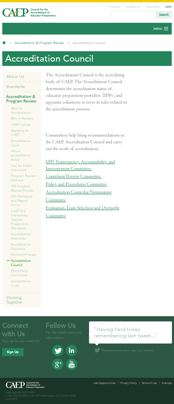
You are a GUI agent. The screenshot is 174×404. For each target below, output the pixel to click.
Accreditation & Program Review (40, 43)
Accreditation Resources (21, 236)
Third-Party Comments (19, 273)
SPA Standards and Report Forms (21, 200)
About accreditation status (21, 155)
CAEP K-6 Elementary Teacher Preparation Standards (20, 219)
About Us (15, 76)
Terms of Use (149, 383)
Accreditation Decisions (21, 246)
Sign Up (13, 352)
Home (4, 42)
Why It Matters (22, 118)
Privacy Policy (128, 383)
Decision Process (23, 254)
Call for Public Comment (21, 167)
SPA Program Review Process (22, 188)
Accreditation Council (21, 262)
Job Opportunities (104, 383)
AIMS (168, 6)
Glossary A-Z (133, 6)
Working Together (14, 300)
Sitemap (167, 383)
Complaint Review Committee (74, 176)
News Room (153, 6)
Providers (115, 6)
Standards (15, 86)
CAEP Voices (20, 124)
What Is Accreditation (21, 110)
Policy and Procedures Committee (76, 184)
